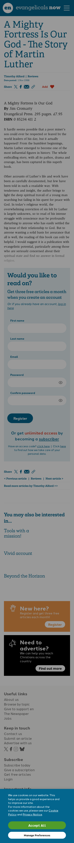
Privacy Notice (32, 814)
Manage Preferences (37, 835)
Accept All (37, 825)
